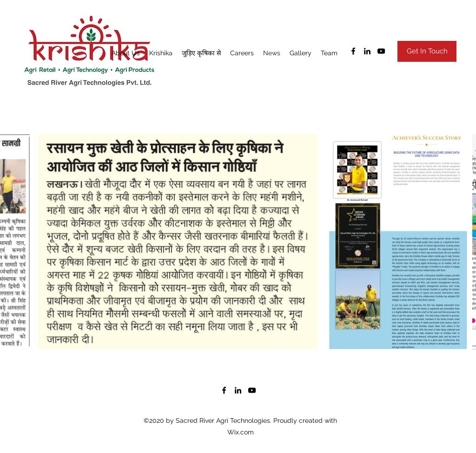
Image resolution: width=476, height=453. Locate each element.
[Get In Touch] (426, 51)
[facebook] (353, 51)
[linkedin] (367, 51)
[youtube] (381, 51)
